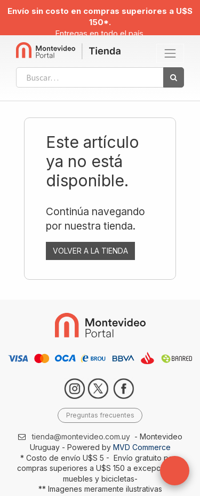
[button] (174, 470)
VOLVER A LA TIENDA (90, 250)
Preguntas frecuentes (100, 415)
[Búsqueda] (173, 77)
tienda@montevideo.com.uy (81, 436)
